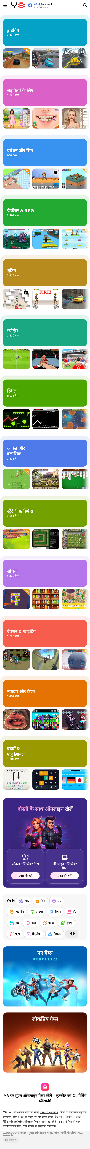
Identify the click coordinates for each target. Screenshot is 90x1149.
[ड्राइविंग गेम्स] (45, 32)
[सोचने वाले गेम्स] (45, 573)
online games (49, 1112)
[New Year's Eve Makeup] (75, 118)
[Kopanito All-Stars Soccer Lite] (16, 359)
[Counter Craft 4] (75, 299)
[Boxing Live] (45, 359)
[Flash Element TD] (45, 539)
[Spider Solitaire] (75, 479)
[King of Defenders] (75, 359)
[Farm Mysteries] (45, 479)
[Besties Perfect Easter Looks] (16, 118)
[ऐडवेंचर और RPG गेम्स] (45, 212)
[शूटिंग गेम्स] (45, 272)
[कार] (14, 923)
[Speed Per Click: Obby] (45, 239)
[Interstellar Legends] (16, 239)
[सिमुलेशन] (34, 934)
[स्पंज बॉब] (16, 912)
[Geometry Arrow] (45, 419)
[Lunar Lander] (75, 419)
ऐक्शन (58, 1117)
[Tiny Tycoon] (75, 179)
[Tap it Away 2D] (16, 599)
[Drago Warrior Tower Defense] (16, 539)
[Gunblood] (45, 299)
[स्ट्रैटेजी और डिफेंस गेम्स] (45, 513)
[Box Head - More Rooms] (16, 299)
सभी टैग (71, 933)
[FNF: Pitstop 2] (75, 719)
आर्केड (69, 1117)
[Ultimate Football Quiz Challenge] (75, 779)
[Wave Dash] (16, 419)
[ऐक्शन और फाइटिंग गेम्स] (45, 633)
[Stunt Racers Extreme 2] (45, 58)
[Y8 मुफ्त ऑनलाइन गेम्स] (18, 5)
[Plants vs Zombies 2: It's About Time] (75, 539)
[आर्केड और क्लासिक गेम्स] (45, 453)
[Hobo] (16, 659)
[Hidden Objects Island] (75, 599)
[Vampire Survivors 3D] (75, 659)
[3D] (56, 901)
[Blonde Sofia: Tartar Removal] (45, 118)
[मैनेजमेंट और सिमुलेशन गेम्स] (45, 152)
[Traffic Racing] (75, 58)
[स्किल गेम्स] (45, 393)
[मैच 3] (48, 923)
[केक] (40, 901)
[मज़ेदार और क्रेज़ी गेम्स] (45, 693)
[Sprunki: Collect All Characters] (75, 239)
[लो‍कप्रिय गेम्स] (45, 1042)
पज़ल (78, 1117)
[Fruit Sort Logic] (45, 599)
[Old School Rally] (16, 58)
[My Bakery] (16, 179)
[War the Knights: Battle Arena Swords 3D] (45, 659)
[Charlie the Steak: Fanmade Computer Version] (16, 719)
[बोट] (72, 912)
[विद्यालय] (54, 934)
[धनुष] (14, 934)
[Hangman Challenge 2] (16, 779)
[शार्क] (23, 901)
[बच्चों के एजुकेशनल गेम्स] (45, 753)
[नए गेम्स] (45, 976)
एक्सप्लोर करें (25, 875)
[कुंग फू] (66, 923)
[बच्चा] (30, 923)
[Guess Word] (45, 779)
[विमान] (55, 912)
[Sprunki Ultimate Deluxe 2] (45, 719)
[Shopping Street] (45, 179)
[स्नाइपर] (36, 912)
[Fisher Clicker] (16, 479)
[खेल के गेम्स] (45, 332)
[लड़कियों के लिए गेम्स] (45, 92)
